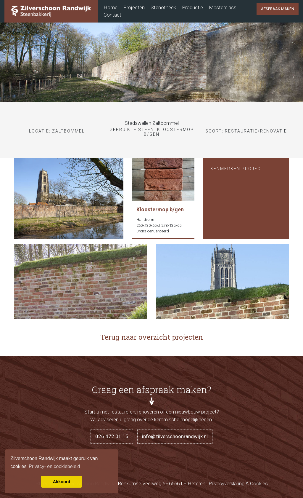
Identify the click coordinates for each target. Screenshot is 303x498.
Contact (112, 15)
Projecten (134, 7)
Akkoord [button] (61, 481)
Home (110, 7)
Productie (192, 7)
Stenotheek (163, 7)
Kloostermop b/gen (160, 209)
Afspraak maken (277, 9)
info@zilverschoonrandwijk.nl (175, 436)
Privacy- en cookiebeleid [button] (54, 466)
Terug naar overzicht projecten (151, 337)
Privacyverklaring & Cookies (238, 483)
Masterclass (222, 7)
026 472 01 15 (111, 436)
